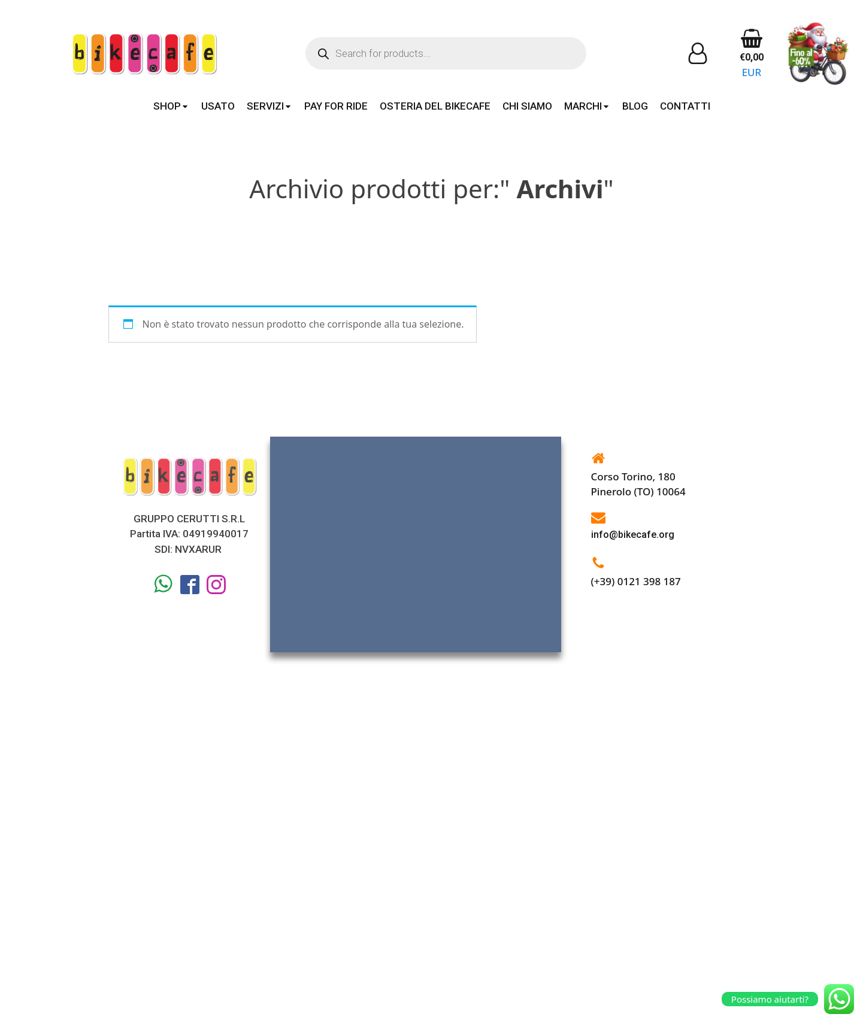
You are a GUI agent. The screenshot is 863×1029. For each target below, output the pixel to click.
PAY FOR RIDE (336, 106)
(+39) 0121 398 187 (636, 581)
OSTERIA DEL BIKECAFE (435, 106)
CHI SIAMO (527, 106)
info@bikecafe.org (632, 534)
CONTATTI (685, 106)
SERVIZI (269, 106)
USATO (218, 106)
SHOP (171, 106)
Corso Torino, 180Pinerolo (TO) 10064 (638, 484)
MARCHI (587, 106)
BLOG (635, 106)
